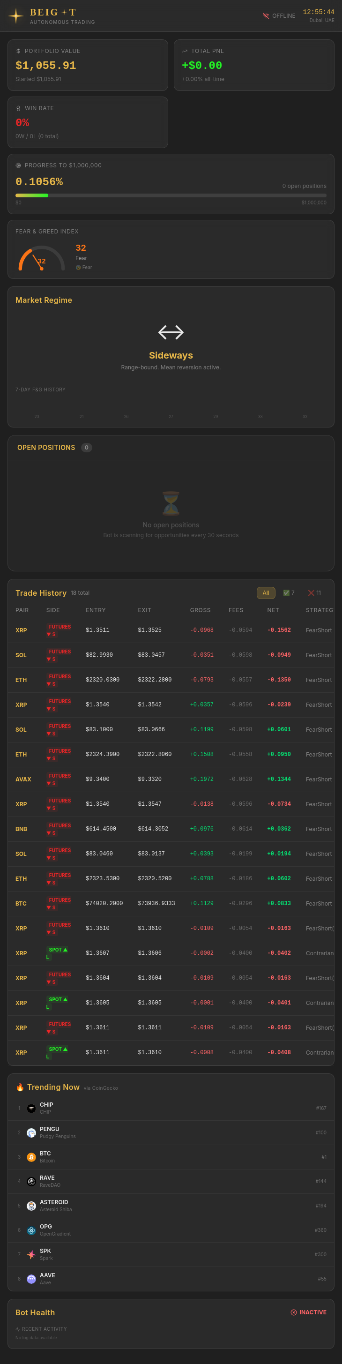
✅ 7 (289, 592)
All (266, 592)
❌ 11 (314, 592)
